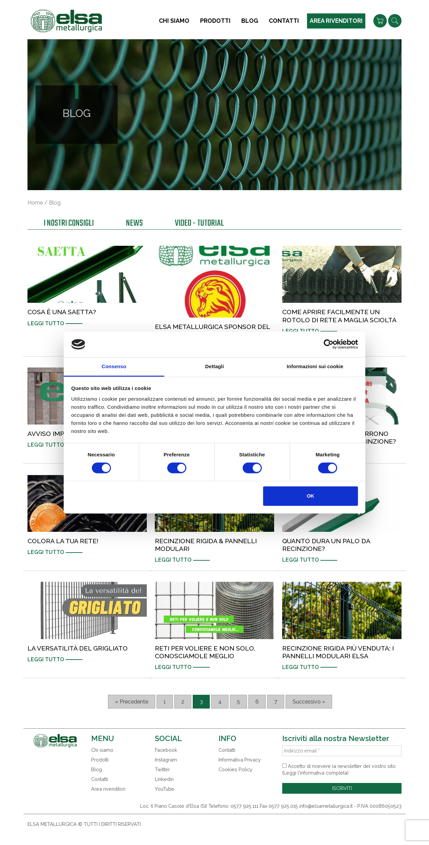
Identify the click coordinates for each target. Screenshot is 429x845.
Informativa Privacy (240, 760)
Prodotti (215, 20)
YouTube (164, 789)
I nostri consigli (69, 224)
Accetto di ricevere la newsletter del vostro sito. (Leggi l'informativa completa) (339, 769)
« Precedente (131, 701)
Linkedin (164, 779)
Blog (249, 20)
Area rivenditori (336, 20)
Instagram (166, 760)
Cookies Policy (235, 769)
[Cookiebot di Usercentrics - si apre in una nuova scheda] (328, 344)
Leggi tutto (45, 323)
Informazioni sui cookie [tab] (315, 366)
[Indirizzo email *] (342, 750)
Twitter (162, 769)
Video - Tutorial (199, 224)
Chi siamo (174, 20)
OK (310, 496)
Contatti (284, 20)
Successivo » (309, 701)
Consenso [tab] (114, 366)
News (134, 224)
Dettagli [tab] (214, 366)
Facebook (166, 750)
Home (35, 203)
